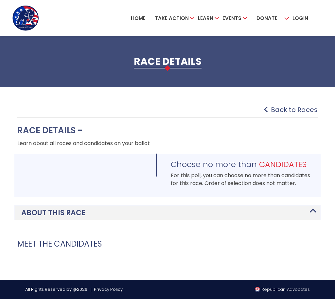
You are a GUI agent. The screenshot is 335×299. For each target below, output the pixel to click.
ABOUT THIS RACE (53, 213)
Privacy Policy (108, 289)
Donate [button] (266, 18)
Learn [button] (205, 18)
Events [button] (231, 18)
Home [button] (138, 18)
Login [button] (300, 18)
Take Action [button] (172, 18)
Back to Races (294, 109)
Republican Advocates (282, 289)
